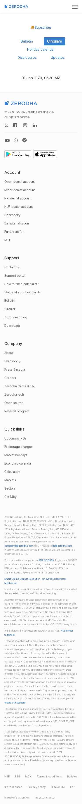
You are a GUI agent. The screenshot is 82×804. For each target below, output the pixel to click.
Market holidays (15, 455)
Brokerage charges (18, 447)
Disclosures (27, 57)
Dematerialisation (16, 223)
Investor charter (45, 797)
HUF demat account (18, 206)
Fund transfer (14, 231)
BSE (17, 776)
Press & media (14, 369)
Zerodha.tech (14, 394)
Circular (9, 309)
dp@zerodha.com (62, 545)
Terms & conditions (49, 776)
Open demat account (19, 181)
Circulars (54, 41)
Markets (10, 480)
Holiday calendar (41, 49)
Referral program (16, 411)
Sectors (10, 488)
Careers (10, 378)
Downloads (12, 325)
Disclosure (58, 787)
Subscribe (41, 27)
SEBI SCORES (46, 560)
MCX (28, 776)
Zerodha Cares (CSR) (20, 386)
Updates (58, 57)
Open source (13, 403)
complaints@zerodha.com (18, 545)
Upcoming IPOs (15, 438)
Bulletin (27, 41)
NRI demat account (17, 198)
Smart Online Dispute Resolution (22, 579)
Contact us (12, 267)
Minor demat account (19, 190)
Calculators (12, 472)
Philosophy (12, 361)
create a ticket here (14, 702)
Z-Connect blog (15, 317)
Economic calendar (18, 463)
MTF (7, 240)
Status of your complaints (22, 292)
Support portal (14, 275)
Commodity (12, 215)
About (8, 353)
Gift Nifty (10, 497)
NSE (7, 776)
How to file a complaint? (21, 284)
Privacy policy (37, 787)
